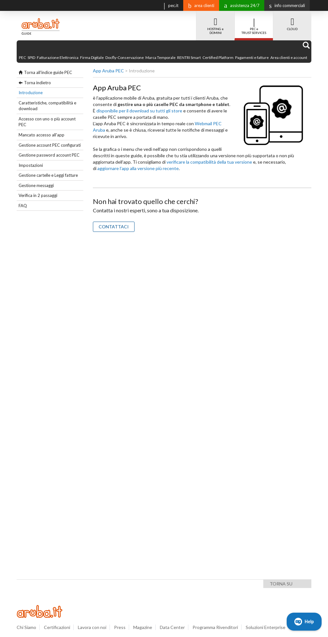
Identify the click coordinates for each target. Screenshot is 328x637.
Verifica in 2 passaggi (38, 195)
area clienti (199, 5)
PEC (22, 57)
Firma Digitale (92, 57)
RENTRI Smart (189, 57)
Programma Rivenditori (215, 627)
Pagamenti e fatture (252, 57)
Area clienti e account (288, 57)
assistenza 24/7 (240, 5)
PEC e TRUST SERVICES (254, 23)
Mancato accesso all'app (41, 134)
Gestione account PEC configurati (50, 145)
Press (120, 627)
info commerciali (285, 5)
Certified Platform (218, 57)
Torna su (281, 583)
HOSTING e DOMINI (215, 23)
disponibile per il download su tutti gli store (139, 110)
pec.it (169, 5)
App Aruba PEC (108, 70)
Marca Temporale (160, 57)
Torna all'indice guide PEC (48, 72)
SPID (31, 57)
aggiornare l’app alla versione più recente (138, 168)
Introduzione (31, 92)
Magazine (142, 627)
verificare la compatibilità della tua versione (209, 162)
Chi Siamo (26, 627)
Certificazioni (57, 627)
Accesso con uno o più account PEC (47, 121)
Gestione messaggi (36, 185)
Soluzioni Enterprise (265, 627)
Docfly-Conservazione (124, 57)
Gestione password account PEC (49, 155)
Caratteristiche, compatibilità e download (47, 105)
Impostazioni (31, 165)
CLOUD (292, 21)
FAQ (23, 205)
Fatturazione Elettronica (57, 57)
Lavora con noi (92, 627)
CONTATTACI (114, 226)
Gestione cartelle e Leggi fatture (48, 175)
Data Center (172, 627)
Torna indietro (37, 82)
